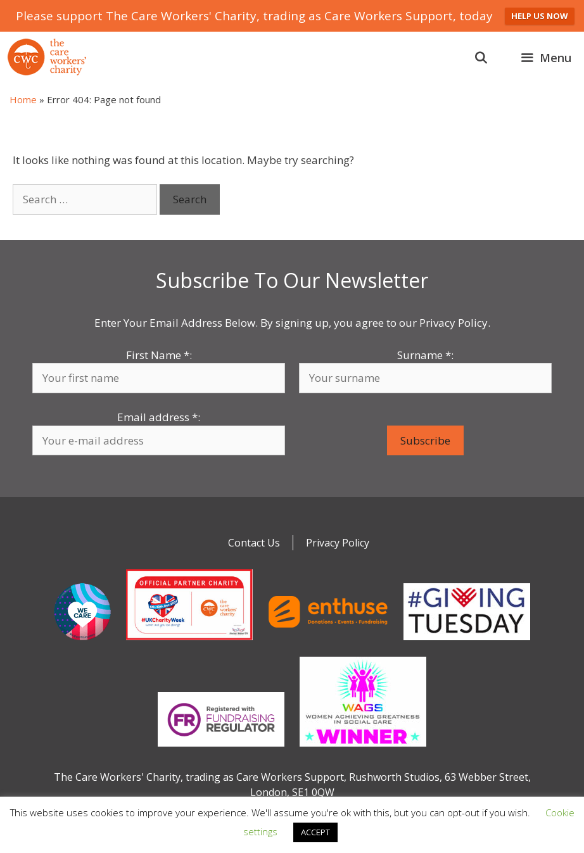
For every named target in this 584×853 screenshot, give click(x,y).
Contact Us (254, 543)
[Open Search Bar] (481, 58)
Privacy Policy (337, 543)
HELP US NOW (539, 16)
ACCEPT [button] (315, 832)
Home (23, 99)
